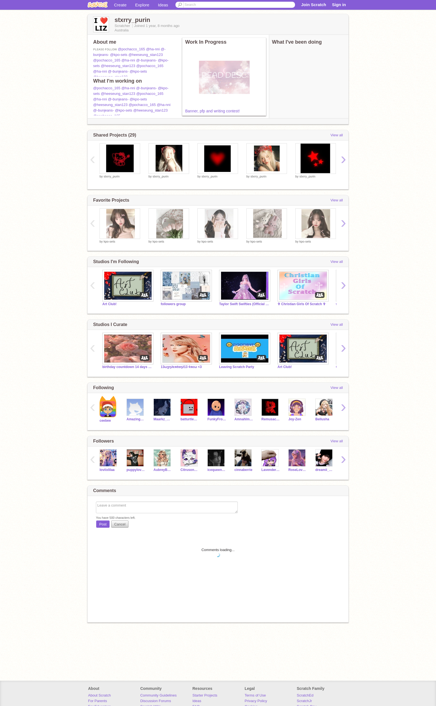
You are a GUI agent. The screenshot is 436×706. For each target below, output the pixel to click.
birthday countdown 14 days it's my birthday (127, 367)
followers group (173, 304)
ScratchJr (304, 701)
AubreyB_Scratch (162, 470)
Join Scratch (313, 4)
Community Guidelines (158, 695)
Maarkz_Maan (162, 419)
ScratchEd (305, 695)
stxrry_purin (112, 176)
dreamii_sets (324, 470)
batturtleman (189, 419)
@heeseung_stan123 (145, 55)
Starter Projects (204, 695)
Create (120, 5)
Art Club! (109, 304)
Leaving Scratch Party (236, 367)
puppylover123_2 (136, 470)
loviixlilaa (107, 470)
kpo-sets (109, 241)
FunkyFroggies (216, 419)
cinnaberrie (243, 470)
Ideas (163, 5)
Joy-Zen (294, 419)
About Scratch (99, 695)
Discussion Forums (155, 701)
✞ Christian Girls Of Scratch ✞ (302, 304)
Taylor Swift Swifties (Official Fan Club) (244, 304)
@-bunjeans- (146, 60)
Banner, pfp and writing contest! (212, 111)
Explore (142, 5)
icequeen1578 (216, 470)
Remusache (270, 419)
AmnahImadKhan (243, 419)
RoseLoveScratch (297, 470)
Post (102, 524)
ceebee (105, 421)
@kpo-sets (118, 55)
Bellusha (322, 419)
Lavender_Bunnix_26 (270, 470)
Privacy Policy (256, 701)
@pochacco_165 (131, 49)
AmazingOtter (136, 419)
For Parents (97, 701)
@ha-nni (153, 49)
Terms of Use (255, 695)
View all (336, 135)
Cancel (119, 524)
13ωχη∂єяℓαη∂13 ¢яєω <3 (181, 367)
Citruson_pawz (189, 470)
